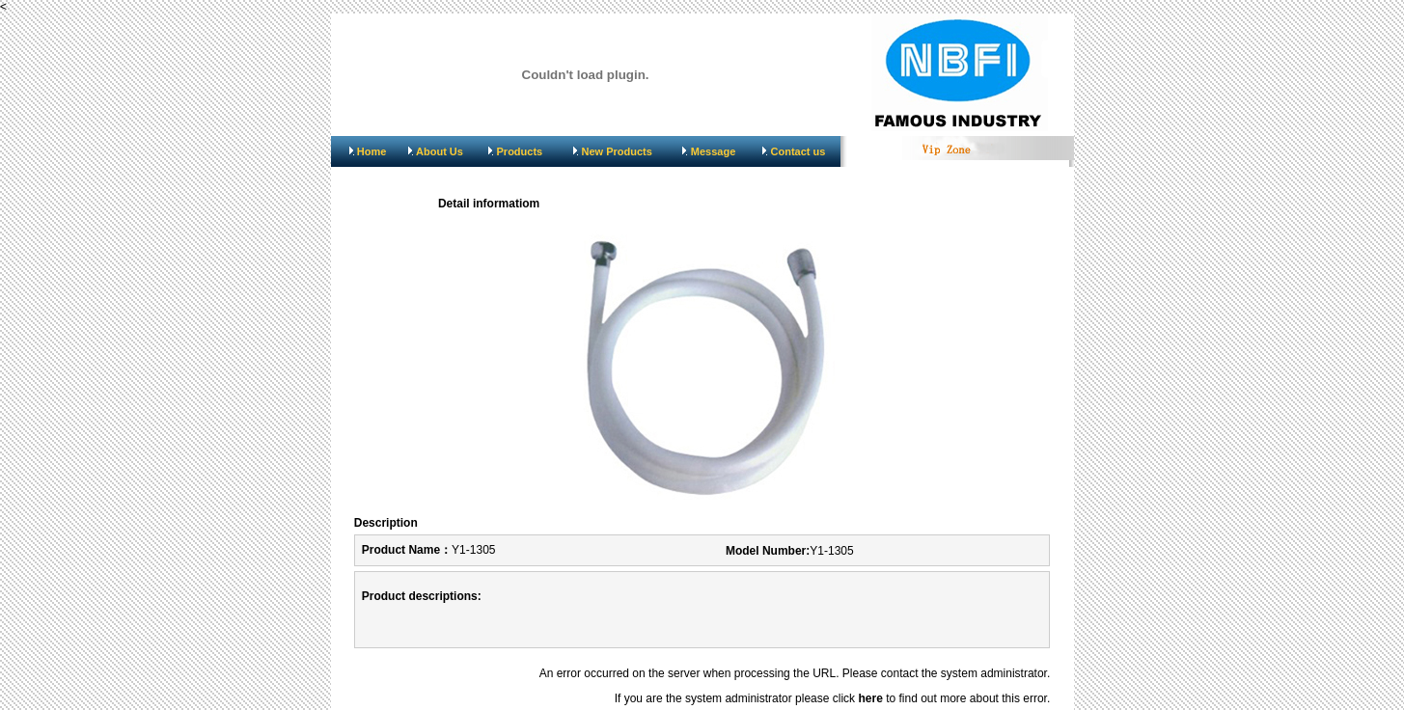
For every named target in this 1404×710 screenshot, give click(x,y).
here (870, 698)
